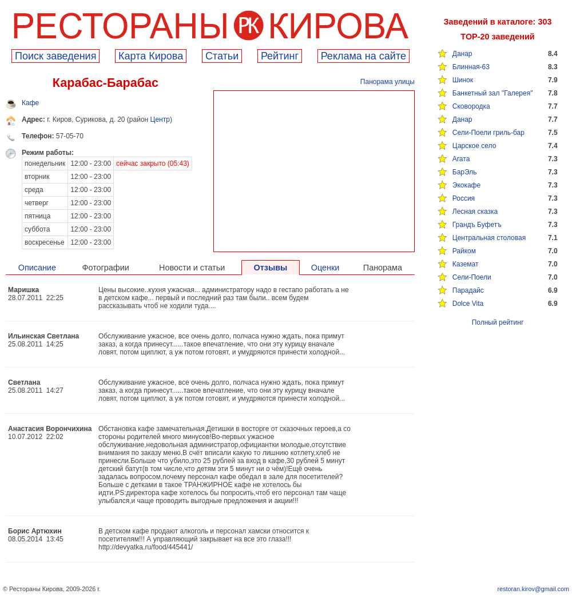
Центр (160, 119)
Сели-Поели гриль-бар (488, 133)
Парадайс (468, 290)
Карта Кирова (150, 56)
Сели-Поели (471, 277)
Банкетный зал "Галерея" (492, 93)
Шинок (462, 80)
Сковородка (471, 106)
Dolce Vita (467, 304)
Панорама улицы (387, 82)
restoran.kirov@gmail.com (533, 588)
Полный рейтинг (498, 322)
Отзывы (271, 267)
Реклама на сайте (363, 56)
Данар (462, 54)
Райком (464, 251)
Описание (37, 267)
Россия (463, 198)
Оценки (325, 267)
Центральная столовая (489, 238)
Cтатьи (222, 56)
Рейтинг (280, 56)
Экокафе (466, 185)
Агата (461, 159)
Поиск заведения (55, 56)
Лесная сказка (475, 212)
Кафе (30, 103)
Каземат (465, 264)
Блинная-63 (471, 67)
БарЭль (464, 172)
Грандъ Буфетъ (477, 225)
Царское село (474, 146)
